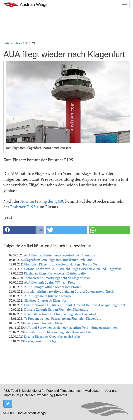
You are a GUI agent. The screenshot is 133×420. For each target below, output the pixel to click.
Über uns (110, 390)
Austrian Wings (25, 4)
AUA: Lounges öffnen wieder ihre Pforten (53, 287)
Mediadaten (93, 390)
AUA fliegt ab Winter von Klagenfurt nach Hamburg (59, 255)
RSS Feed (10, 390)
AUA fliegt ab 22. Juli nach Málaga (47, 296)
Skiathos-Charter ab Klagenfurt (46, 300)
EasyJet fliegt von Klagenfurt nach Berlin (52, 336)
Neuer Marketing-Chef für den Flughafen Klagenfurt (60, 314)
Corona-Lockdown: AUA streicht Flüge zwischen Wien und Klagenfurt (72, 269)
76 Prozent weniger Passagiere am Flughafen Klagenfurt (62, 318)
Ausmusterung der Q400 (42, 201)
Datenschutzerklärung (37, 395)
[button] (23, 230)
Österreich (10, 43)
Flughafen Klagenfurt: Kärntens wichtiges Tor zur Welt (61, 264)
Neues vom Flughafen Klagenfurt (47, 323)
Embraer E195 (23, 206)
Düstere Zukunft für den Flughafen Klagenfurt (56, 309)
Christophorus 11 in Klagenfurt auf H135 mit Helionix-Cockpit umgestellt (74, 305)
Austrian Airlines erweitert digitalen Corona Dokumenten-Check (69, 291)
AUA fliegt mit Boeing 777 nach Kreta (49, 282)
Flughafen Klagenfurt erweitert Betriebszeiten (55, 273)
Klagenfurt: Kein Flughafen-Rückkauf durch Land (58, 260)
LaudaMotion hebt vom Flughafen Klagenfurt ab (57, 332)
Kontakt (61, 395)
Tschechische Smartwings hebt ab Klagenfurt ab (57, 278)
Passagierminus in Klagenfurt (44, 341)
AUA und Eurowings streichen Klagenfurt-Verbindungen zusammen (71, 327)
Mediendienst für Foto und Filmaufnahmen (52, 390)
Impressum (11, 395)
